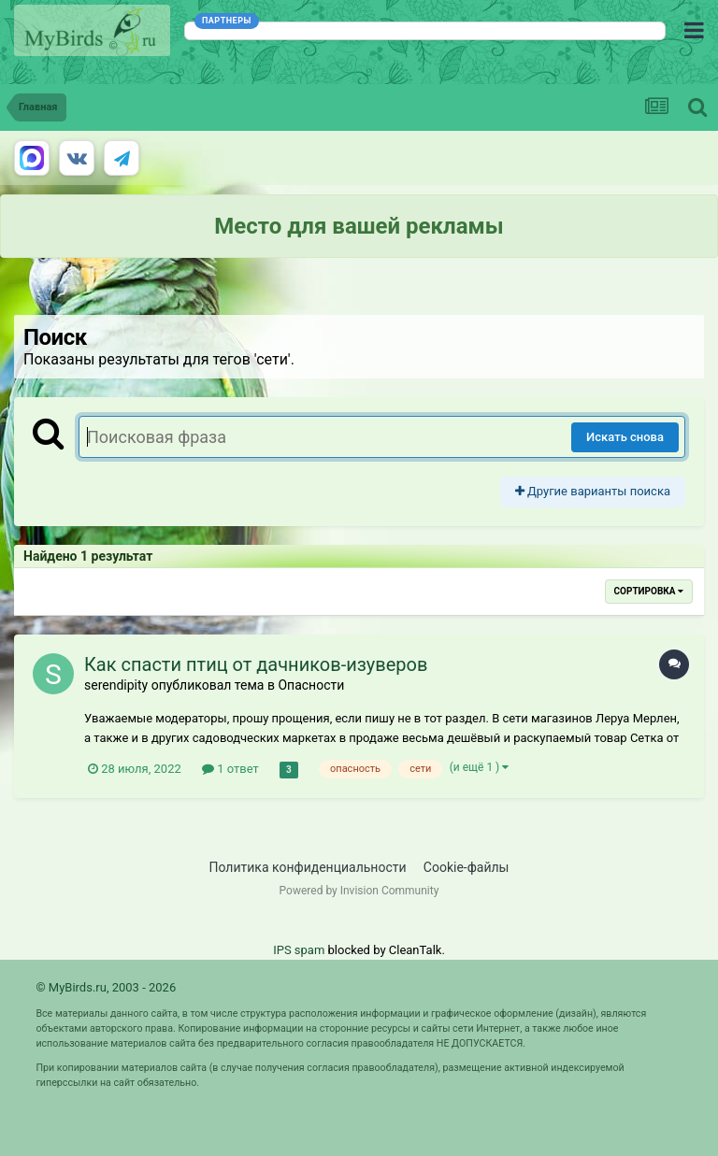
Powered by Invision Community (359, 890)
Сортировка (648, 591)
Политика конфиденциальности (308, 867)
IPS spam (298, 950)
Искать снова (625, 437)
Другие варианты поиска (592, 491)
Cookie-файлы (467, 867)
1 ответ (230, 769)
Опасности (311, 685)
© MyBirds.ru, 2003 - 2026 (106, 987)
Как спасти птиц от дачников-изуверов (255, 664)
